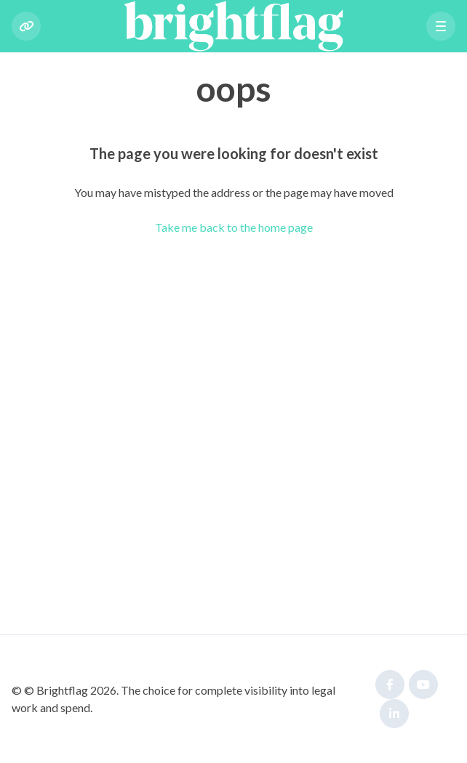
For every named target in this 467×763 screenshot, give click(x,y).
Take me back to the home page (234, 227)
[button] (440, 26)
